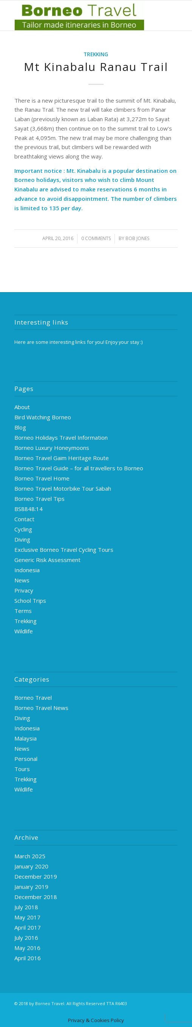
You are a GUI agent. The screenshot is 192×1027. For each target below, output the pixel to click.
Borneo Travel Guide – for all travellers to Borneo (78, 468)
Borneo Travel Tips (39, 498)
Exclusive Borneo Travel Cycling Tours (63, 549)
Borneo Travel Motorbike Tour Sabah (62, 488)
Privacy (23, 590)
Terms (23, 610)
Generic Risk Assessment (47, 560)
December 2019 (35, 876)
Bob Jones (137, 238)
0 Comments (96, 238)
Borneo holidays (36, 179)
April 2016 (27, 958)
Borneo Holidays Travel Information (61, 437)
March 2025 (29, 856)
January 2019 (31, 886)
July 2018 (26, 907)
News (21, 580)
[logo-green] (79, 15)
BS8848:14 (28, 509)
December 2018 (35, 897)
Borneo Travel (33, 697)
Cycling (23, 529)
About (22, 407)
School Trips (30, 600)
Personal (25, 758)
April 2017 (27, 927)
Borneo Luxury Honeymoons (51, 447)
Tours (22, 769)
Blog (20, 427)
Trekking (96, 54)
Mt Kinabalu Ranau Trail (96, 66)
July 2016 (26, 937)
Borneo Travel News (41, 707)
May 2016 (27, 948)
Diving (22, 539)
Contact (24, 519)
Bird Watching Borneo (42, 417)
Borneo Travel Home (42, 478)
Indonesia (27, 570)
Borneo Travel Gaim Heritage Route (61, 458)
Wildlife (23, 631)
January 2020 (31, 866)
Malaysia (25, 738)
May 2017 (27, 917)
